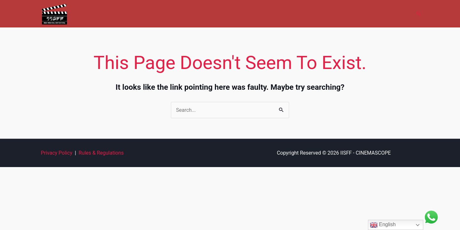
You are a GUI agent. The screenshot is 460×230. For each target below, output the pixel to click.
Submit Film (283, 13)
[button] (419, 14)
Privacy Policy (57, 153)
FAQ (348, 13)
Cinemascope (218, 13)
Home (161, 13)
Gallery (252, 13)
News (370, 13)
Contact (395, 13)
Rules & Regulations (101, 153)
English (383, 225)
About (185, 13)
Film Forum (320, 13)
